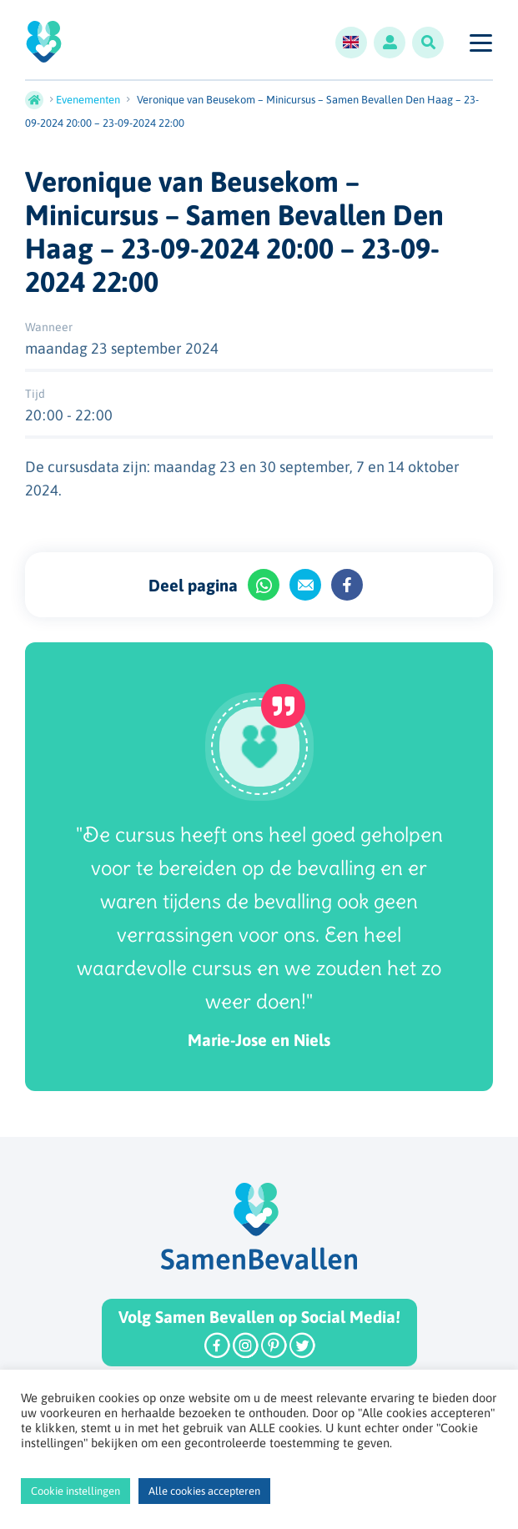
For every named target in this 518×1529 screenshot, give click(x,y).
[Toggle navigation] (480, 42)
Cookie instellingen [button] (75, 1491)
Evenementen (88, 99)
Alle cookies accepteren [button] (204, 1491)
